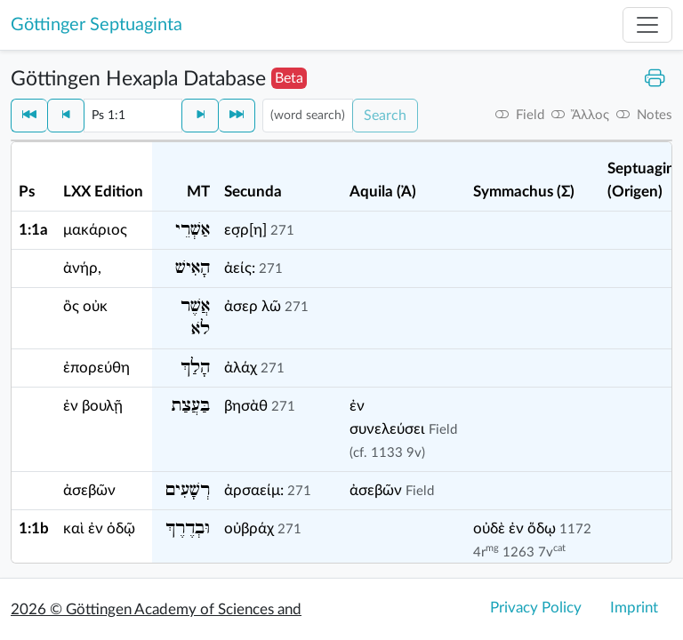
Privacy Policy (536, 607)
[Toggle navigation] (647, 25)
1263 (518, 552)
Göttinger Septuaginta (96, 25)
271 (282, 230)
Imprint (634, 607)
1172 (575, 529)
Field (443, 429)
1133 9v (396, 453)
